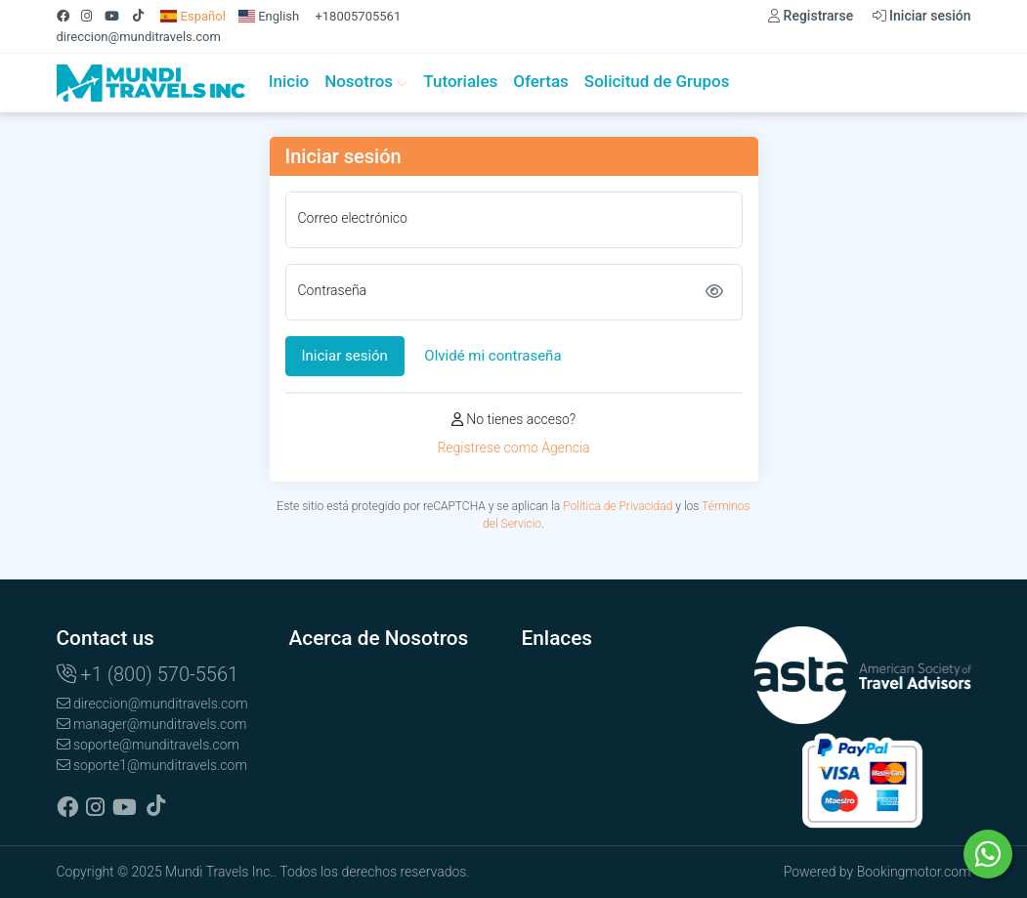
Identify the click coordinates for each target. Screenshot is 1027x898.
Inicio (289, 81)
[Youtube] (118, 16)
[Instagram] (93, 16)
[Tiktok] (144, 16)
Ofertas (541, 81)
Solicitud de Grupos (657, 81)
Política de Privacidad (617, 506)
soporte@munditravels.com (148, 744)
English (269, 16)
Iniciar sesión (922, 15)
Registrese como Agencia (513, 447)
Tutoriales (460, 81)
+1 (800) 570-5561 (148, 674)
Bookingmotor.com (914, 871)
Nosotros (365, 81)
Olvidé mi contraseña (492, 355)
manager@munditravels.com (152, 724)
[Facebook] (69, 16)
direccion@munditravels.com (139, 36)
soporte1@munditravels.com (152, 765)
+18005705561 (358, 16)
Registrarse (810, 15)
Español (193, 16)
